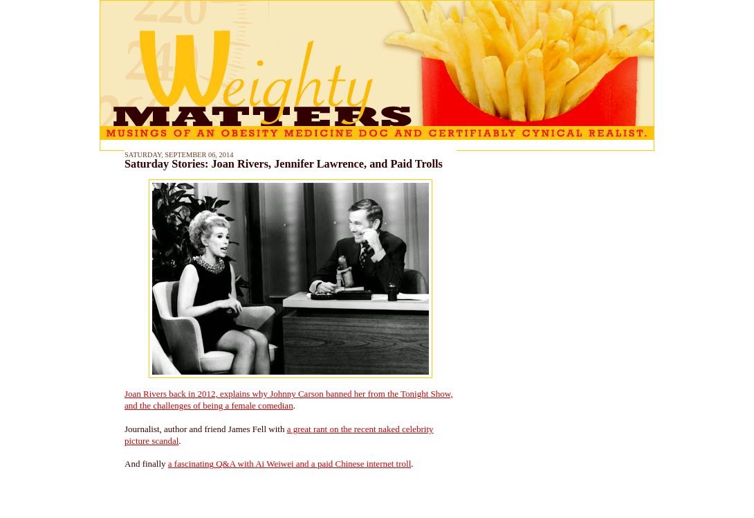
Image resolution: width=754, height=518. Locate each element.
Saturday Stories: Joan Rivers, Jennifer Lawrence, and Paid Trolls (284, 164)
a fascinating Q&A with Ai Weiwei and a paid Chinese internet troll (289, 463)
